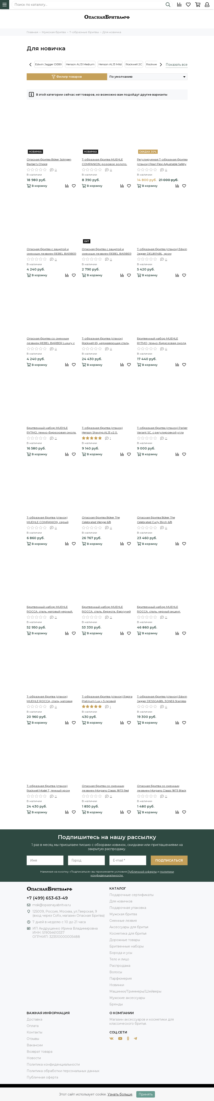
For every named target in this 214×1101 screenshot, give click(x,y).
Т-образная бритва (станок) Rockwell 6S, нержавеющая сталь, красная (105, 341)
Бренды (116, 1004)
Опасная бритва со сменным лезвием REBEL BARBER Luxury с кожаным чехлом (51, 341)
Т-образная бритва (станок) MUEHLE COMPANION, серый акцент (47, 520)
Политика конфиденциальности (53, 1064)
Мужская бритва (123, 914)
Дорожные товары (124, 940)
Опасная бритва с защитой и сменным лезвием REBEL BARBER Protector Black (106, 251)
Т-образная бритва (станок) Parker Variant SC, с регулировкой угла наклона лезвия (162, 430)
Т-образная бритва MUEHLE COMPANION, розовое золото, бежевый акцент (104, 162)
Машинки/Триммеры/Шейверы (135, 991)
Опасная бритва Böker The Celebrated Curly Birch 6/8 (156, 520)
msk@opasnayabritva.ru (51, 905)
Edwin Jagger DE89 (48, 64)
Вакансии (35, 1045)
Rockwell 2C (134, 64)
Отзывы (33, 1039)
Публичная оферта (42, 1077)
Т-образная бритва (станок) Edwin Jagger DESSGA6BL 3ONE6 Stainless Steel (162, 699)
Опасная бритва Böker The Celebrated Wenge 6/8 (101, 520)
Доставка (34, 1019)
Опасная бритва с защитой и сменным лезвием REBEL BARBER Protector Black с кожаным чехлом (51, 251)
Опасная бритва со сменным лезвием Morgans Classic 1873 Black (161, 788)
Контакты (34, 1032)
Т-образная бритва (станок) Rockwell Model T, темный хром (48, 788)
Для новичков (120, 901)
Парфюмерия (120, 978)
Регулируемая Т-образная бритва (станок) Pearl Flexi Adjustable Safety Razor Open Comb (162, 162)
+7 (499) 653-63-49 (47, 898)
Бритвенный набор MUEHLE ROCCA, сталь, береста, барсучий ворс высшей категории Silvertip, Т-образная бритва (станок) (106, 609)
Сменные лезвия (123, 921)
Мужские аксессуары (127, 998)
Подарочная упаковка (127, 908)
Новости (34, 1058)
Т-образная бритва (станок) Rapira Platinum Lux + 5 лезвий (107, 699)
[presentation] (30, 64)
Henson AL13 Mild (110, 64)
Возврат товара (39, 1052)
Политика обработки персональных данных (63, 1071)
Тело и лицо (119, 959)
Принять (146, 1094)
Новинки (116, 985)
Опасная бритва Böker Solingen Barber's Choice (49, 162)
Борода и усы (120, 953)
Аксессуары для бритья (128, 927)
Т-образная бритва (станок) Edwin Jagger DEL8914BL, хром (162, 251)
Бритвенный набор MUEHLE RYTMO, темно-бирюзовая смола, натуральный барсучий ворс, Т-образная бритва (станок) (162, 341)
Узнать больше (120, 1094)
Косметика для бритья (127, 933)
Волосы (115, 972)
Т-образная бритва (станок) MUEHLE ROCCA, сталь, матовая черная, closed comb (49, 699)
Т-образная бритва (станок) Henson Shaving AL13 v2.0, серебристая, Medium (102, 430)
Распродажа (119, 966)
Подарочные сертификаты (131, 895)
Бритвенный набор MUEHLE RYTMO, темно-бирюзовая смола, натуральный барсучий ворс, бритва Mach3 (51, 430)
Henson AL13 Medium (80, 64)
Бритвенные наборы (126, 946)
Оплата (33, 1026)
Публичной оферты (142, 871)
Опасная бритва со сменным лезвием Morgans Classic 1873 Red (105, 788)
